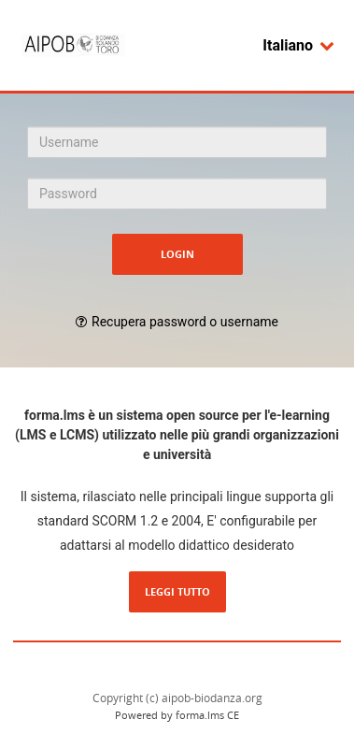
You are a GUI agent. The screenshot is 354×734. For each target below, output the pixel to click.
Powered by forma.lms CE (177, 715)
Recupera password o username (185, 321)
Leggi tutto (177, 591)
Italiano (298, 45)
